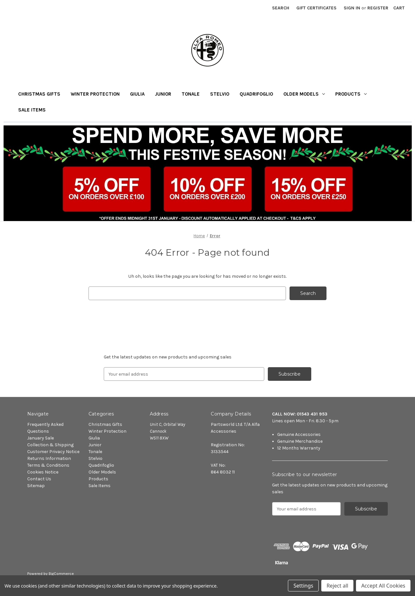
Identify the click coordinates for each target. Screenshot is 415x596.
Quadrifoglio (256, 94)
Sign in (352, 8)
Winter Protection (95, 94)
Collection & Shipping (50, 445)
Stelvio (219, 94)
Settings (303, 585)
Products (351, 94)
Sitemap (36, 485)
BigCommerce (61, 573)
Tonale (191, 94)
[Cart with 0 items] (399, 8)
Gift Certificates (316, 8)
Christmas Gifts (39, 94)
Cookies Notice (42, 472)
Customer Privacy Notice (53, 451)
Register (377, 8)
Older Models (304, 94)
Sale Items (32, 110)
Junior (163, 94)
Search (280, 8)
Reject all (337, 585)
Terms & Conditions (48, 465)
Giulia (137, 94)
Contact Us (39, 479)
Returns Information (49, 458)
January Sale (40, 438)
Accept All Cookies (383, 585)
